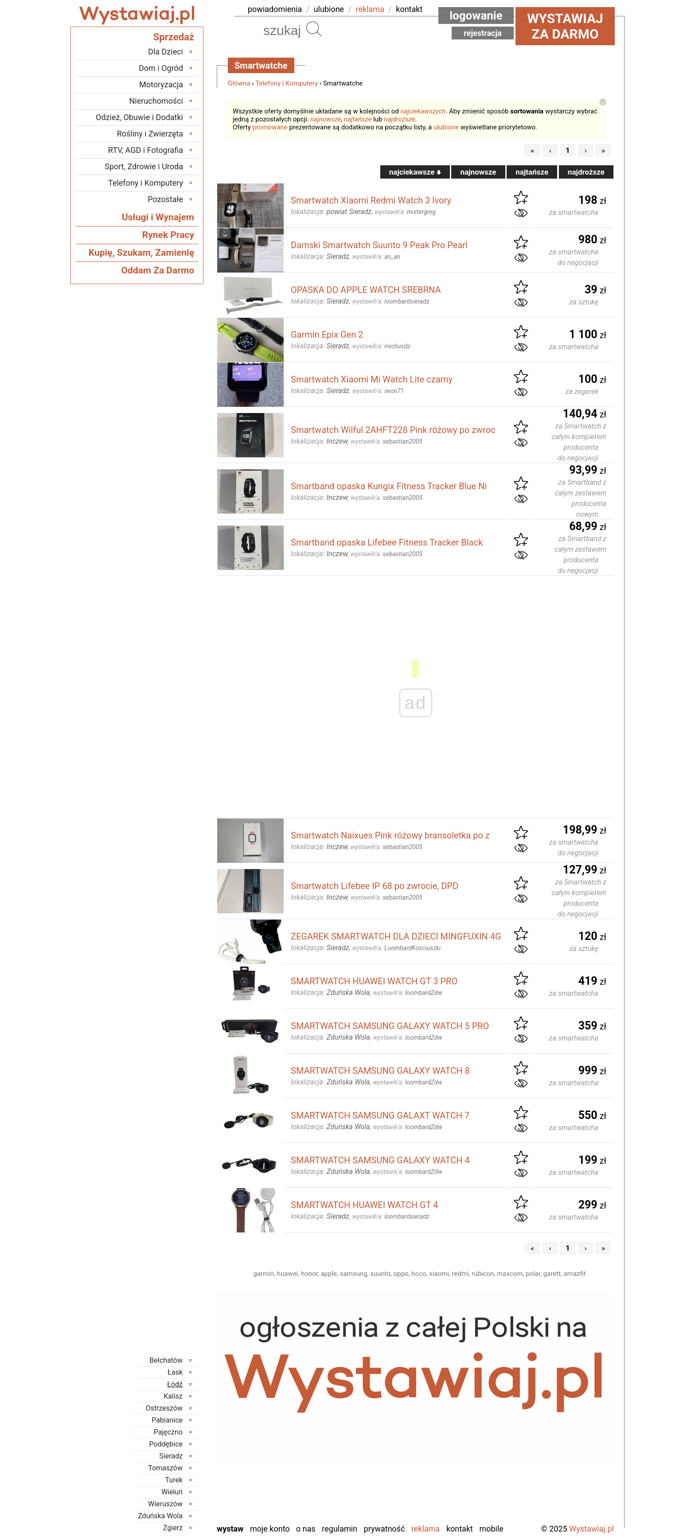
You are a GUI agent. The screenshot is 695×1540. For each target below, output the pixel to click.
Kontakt (459, 1528)
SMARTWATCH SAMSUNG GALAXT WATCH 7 (380, 1115)
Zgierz (173, 1528)
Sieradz (171, 1456)
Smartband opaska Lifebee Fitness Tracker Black (387, 542)
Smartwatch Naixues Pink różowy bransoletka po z (390, 835)
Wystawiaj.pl (591, 1528)
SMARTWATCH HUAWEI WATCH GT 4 (364, 1205)
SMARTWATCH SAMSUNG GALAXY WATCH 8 (380, 1070)
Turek (174, 1480)
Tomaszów (165, 1468)
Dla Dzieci (165, 51)
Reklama (425, 1528)
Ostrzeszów (164, 1408)
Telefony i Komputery (286, 83)
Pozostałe (165, 199)
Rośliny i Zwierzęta (150, 133)
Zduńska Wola (160, 1516)
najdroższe (399, 119)
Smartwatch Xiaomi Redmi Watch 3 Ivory (371, 200)
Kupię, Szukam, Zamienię (141, 252)
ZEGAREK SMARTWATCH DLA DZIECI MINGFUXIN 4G (396, 936)
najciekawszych (423, 111)
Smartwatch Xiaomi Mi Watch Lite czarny (372, 379)
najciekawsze (415, 172)
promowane (270, 127)
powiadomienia (275, 9)
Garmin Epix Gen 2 (327, 334)
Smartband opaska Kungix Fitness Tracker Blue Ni (389, 486)
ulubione (329, 9)
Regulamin (339, 1528)
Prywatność (384, 1528)
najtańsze (357, 119)
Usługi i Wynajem (158, 217)
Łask (175, 1372)
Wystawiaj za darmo (565, 26)
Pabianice (167, 1420)
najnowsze (325, 119)
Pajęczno (168, 1432)
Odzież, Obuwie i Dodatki (139, 117)
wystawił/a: (405, 211)
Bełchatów (166, 1360)
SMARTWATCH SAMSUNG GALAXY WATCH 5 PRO (390, 1026)
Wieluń (172, 1492)
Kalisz (173, 1396)
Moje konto (270, 1528)
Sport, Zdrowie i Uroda (144, 166)
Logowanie (476, 15)
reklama (370, 9)
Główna (239, 83)
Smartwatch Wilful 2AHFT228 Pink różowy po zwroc (393, 430)
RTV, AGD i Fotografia (145, 150)
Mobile (491, 1528)
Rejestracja (483, 33)
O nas (306, 1528)
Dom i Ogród (161, 68)
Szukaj (313, 28)
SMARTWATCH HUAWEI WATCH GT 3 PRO (374, 981)
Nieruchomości (156, 100)
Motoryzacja (161, 84)
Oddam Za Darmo (157, 270)
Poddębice (166, 1444)
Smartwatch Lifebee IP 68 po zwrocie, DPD (374, 886)
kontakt (409, 9)
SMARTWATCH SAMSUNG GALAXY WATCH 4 (380, 1160)
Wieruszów (165, 1504)
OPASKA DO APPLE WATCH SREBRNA (366, 290)
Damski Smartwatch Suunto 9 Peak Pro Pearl (379, 245)
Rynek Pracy (168, 235)
